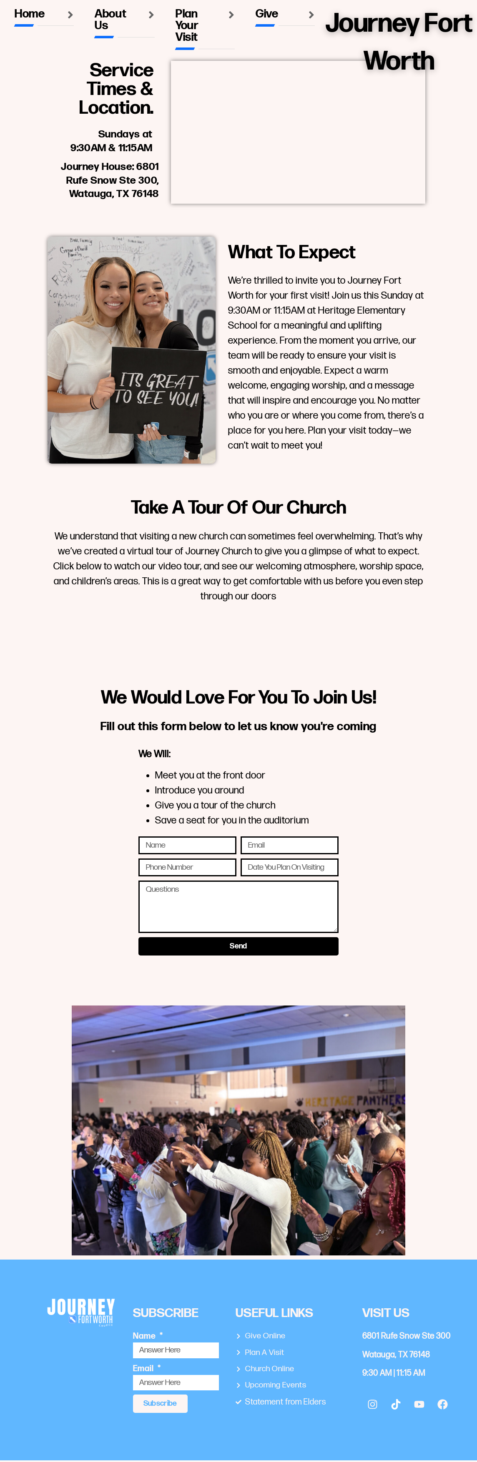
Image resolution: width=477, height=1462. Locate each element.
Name (145, 1338)
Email (144, 1370)
